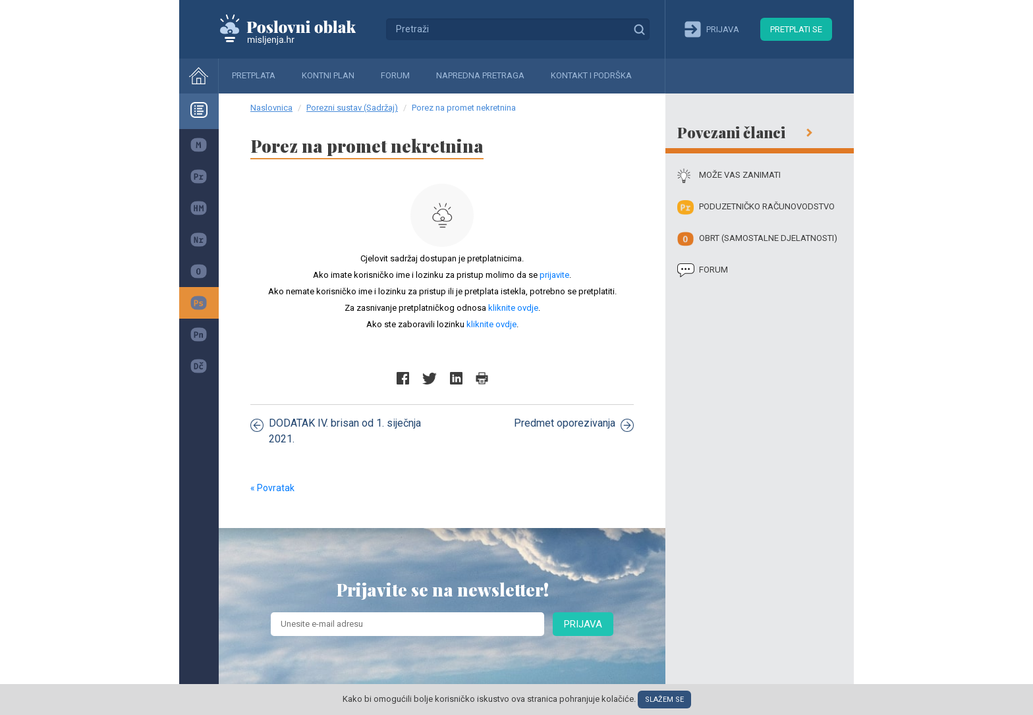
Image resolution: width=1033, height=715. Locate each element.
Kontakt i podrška (591, 75)
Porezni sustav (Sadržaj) (352, 108)
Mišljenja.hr (298, 29)
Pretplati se (796, 29)
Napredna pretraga (480, 75)
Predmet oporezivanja (574, 424)
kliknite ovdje (513, 308)
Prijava (583, 624)
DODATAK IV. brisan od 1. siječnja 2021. (335, 431)
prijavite (554, 275)
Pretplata (253, 75)
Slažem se (664, 699)
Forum (395, 75)
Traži (639, 29)
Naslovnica (271, 108)
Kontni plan (328, 75)
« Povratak (272, 488)
